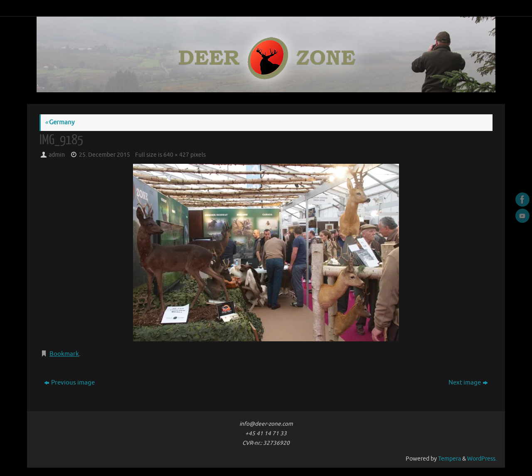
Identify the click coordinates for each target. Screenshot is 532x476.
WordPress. (482, 458)
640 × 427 (176, 154)
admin (57, 154)
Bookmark (64, 354)
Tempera (449, 458)
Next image (468, 383)
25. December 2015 (104, 154)
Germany (59, 122)
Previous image (69, 383)
